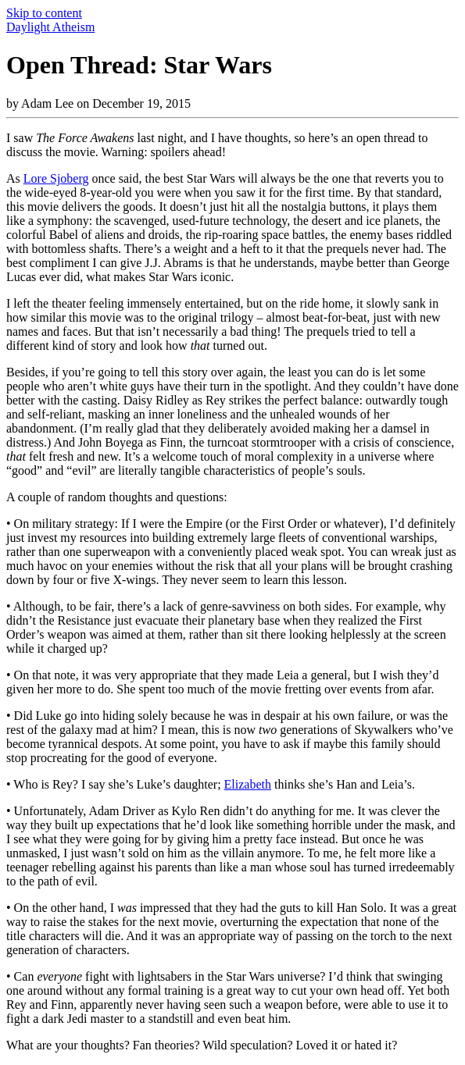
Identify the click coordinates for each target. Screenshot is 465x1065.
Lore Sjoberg (56, 178)
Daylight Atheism (50, 27)
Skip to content (44, 13)
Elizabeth (247, 784)
